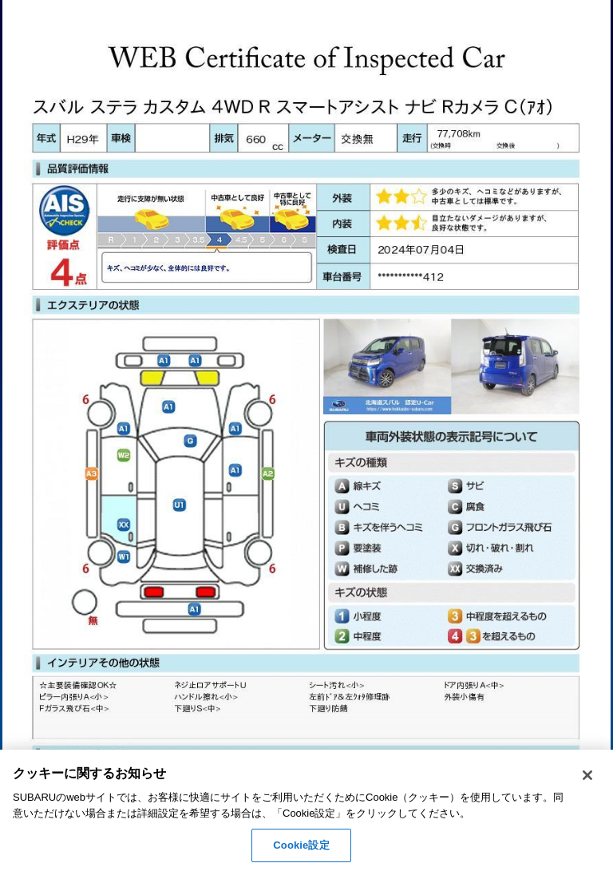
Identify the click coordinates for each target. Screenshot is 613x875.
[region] (306, 812)
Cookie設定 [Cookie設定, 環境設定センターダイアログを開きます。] (301, 845)
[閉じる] (587, 775)
